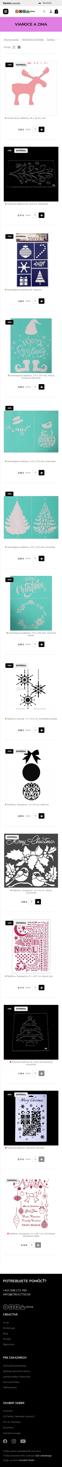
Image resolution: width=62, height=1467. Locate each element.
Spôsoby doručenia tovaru (16, 1371)
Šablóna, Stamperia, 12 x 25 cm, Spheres (27, 804)
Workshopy (9, 1327)
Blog (5, 1333)
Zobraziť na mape (12, 1433)
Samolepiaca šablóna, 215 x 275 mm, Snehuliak (30, 461)
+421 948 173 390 (15, 1290)
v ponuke (11, 3)
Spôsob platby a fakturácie (16, 1376)
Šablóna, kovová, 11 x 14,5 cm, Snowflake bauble (31, 719)
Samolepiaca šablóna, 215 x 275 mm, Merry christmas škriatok (31, 376)
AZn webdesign (43, 1455)
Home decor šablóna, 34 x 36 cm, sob (25, 118)
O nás (6, 1322)
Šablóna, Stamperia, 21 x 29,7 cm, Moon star (29, 976)
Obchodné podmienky (14, 1365)
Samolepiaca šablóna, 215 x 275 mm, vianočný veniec (31, 634)
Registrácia (8, 1344)
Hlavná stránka (11, 39)
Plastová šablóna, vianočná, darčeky (24, 1148)
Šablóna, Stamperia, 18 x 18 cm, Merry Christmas (31, 891)
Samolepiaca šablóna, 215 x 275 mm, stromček (30, 547)
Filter (10, 47)
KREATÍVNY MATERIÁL (33, 39)
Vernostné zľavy (11, 1381)
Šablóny (51, 39)
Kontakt (7, 1338)
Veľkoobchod (10, 1387)
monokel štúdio (26, 1460)
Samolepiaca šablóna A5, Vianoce (23, 290)
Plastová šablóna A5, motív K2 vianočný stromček (31, 1063)
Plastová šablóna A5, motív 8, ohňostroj (26, 204)
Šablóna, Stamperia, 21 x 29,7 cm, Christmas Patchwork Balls (31, 1234)
